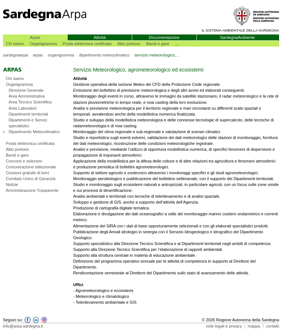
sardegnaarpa (15, 55)
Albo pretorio (129, 43)
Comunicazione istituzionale (31, 167)
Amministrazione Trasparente (32, 190)
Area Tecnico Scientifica (29, 102)
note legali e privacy (224, 326)
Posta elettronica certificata (87, 43)
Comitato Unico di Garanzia (30, 178)
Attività (100, 37)
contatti (272, 326)
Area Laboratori (22, 108)
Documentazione (164, 37)
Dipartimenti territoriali (28, 114)
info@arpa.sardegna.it (23, 326)
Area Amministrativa (26, 96)
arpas (38, 55)
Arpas (35, 37)
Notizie (12, 184)
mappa (254, 326)
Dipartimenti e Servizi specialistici (27, 123)
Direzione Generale (25, 90)
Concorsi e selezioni (24, 161)
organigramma (61, 55)
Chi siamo (15, 43)
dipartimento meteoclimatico (104, 55)
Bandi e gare (157, 43)
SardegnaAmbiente (237, 37)
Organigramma (43, 43)
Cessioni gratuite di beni (27, 173)
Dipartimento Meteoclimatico (34, 131)
